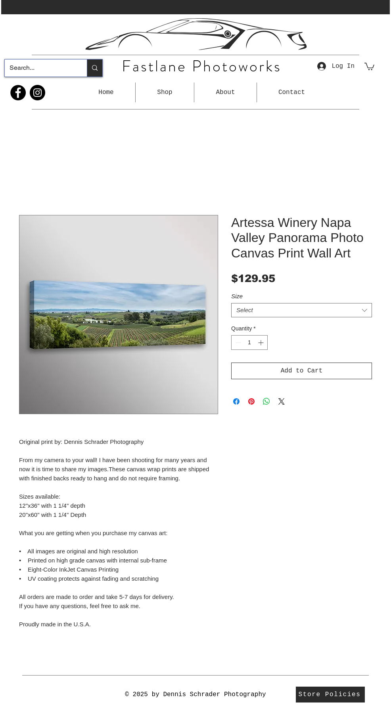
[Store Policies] (330, 694)
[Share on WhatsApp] (266, 401)
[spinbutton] (249, 342)
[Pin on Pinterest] (251, 401)
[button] (165, 92)
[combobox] (301, 310)
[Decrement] (237, 342)
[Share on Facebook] (236, 401)
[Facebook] (18, 92)
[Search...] (40, 68)
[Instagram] (37, 92)
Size (237, 296)
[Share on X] (281, 401)
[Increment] (261, 342)
